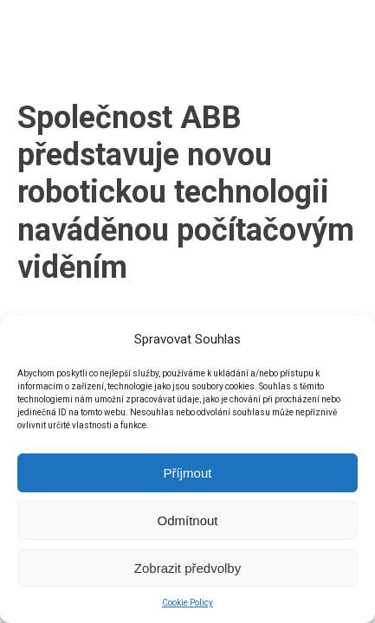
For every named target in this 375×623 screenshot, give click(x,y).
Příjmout (188, 473)
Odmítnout (187, 520)
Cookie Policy (187, 602)
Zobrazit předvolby (187, 568)
